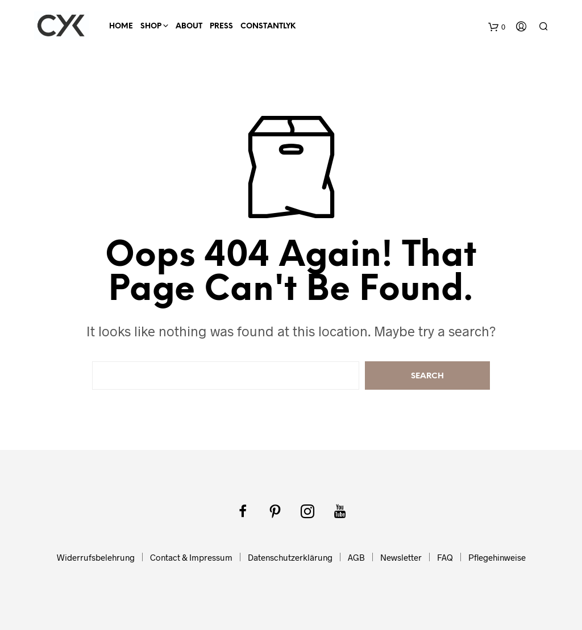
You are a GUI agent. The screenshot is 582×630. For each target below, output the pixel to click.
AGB (356, 557)
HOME (121, 26)
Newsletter (401, 557)
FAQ (445, 557)
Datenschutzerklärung (290, 557)
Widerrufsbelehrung (96, 557)
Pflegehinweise (497, 557)
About (189, 26)
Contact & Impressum (191, 557)
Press (221, 26)
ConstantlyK (268, 26)
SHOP (150, 26)
